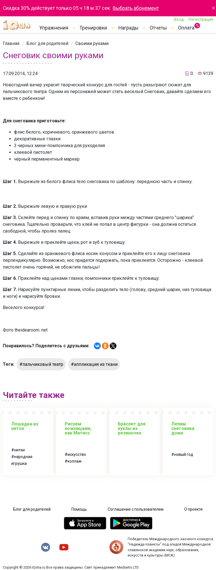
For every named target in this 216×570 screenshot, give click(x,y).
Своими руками (92, 43)
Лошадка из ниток (24, 426)
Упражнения (53, 28)
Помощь (79, 509)
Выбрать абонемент (136, 8)
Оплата (186, 27)
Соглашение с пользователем (135, 509)
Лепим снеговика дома (182, 428)
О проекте (193, 509)
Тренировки (93, 28)
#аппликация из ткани (94, 364)
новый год (183, 454)
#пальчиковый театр (41, 364)
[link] (11, 43)
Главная (11, 43)
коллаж (75, 461)
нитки (19, 450)
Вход (179, 19)
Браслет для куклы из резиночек (131, 428)
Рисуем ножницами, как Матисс (78, 428)
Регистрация (200, 19)
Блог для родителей (47, 43)
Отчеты (158, 28)
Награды (128, 28)
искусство (77, 454)
